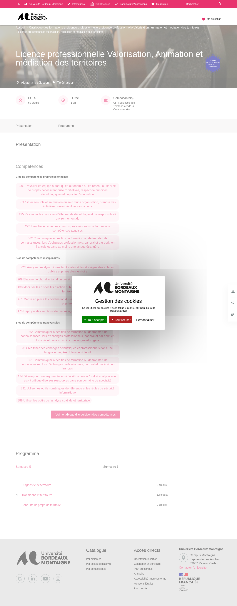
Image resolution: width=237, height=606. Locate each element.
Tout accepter (94, 320)
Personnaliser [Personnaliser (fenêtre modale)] (145, 320)
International (76, 4)
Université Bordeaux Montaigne (43, 4)
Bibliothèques (100, 4)
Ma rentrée (159, 4)
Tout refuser (121, 320)
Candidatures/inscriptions (131, 4)
